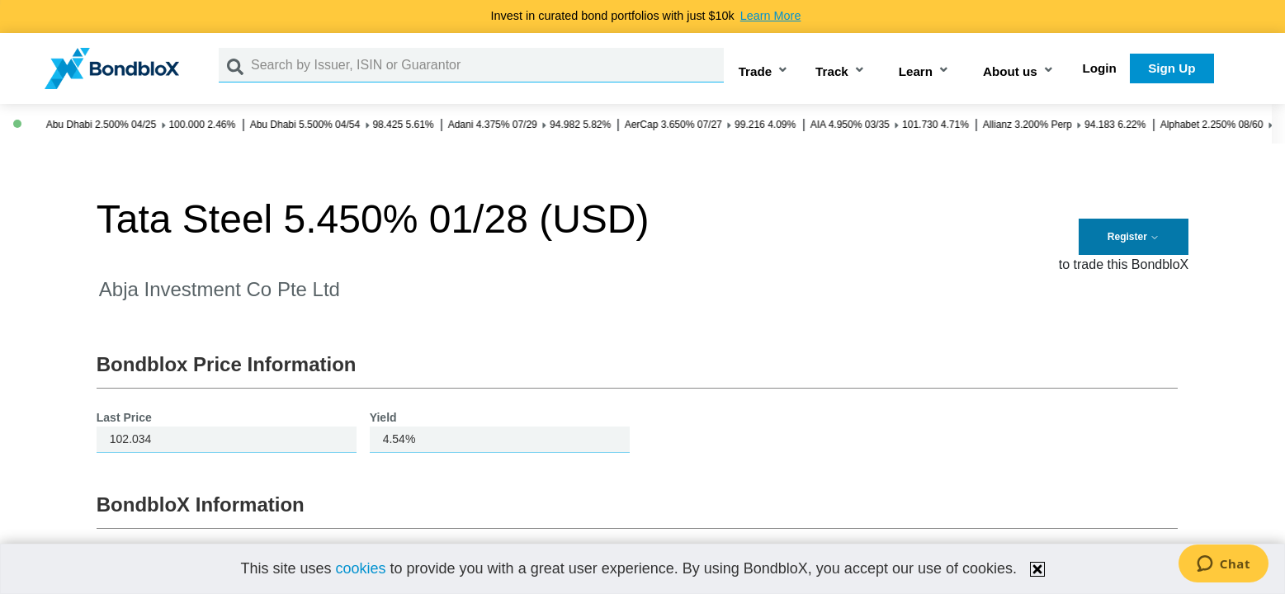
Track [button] (831, 71)
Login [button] (1100, 68)
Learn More (770, 15)
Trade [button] (755, 71)
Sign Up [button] (1171, 68)
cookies (361, 568)
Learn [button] (916, 71)
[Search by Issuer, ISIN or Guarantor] (487, 65)
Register (1134, 237)
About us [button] (1010, 71)
